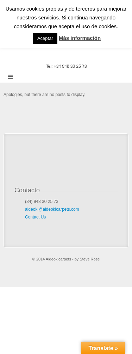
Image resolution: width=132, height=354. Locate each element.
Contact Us (35, 217)
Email (56, 56)
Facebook (66, 56)
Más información (80, 38)
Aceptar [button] (45, 38)
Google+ (75, 56)
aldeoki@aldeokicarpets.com (52, 209)
